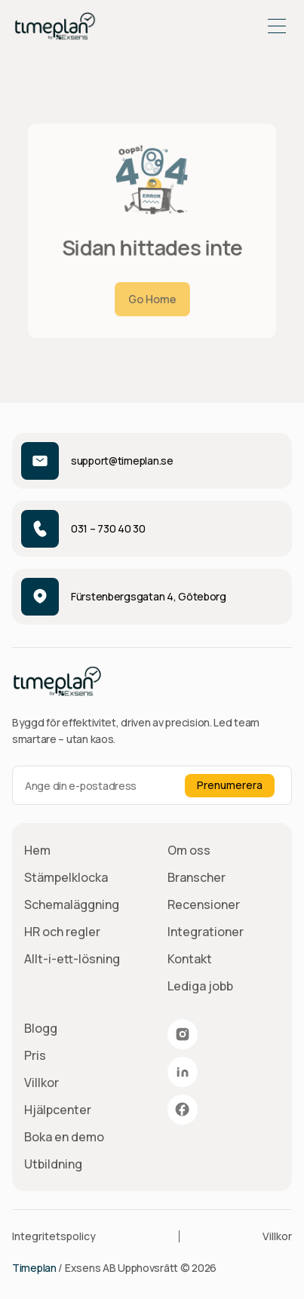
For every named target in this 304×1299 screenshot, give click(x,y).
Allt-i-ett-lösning (72, 958)
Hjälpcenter (57, 1109)
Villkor (41, 1082)
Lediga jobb (200, 986)
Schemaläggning (71, 904)
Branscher (196, 877)
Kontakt (189, 958)
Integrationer (205, 931)
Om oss (188, 850)
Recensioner (203, 904)
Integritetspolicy (54, 1236)
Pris (35, 1055)
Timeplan (34, 1268)
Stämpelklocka (66, 877)
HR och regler (62, 931)
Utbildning (53, 1164)
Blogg (40, 1028)
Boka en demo (64, 1137)
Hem (37, 850)
